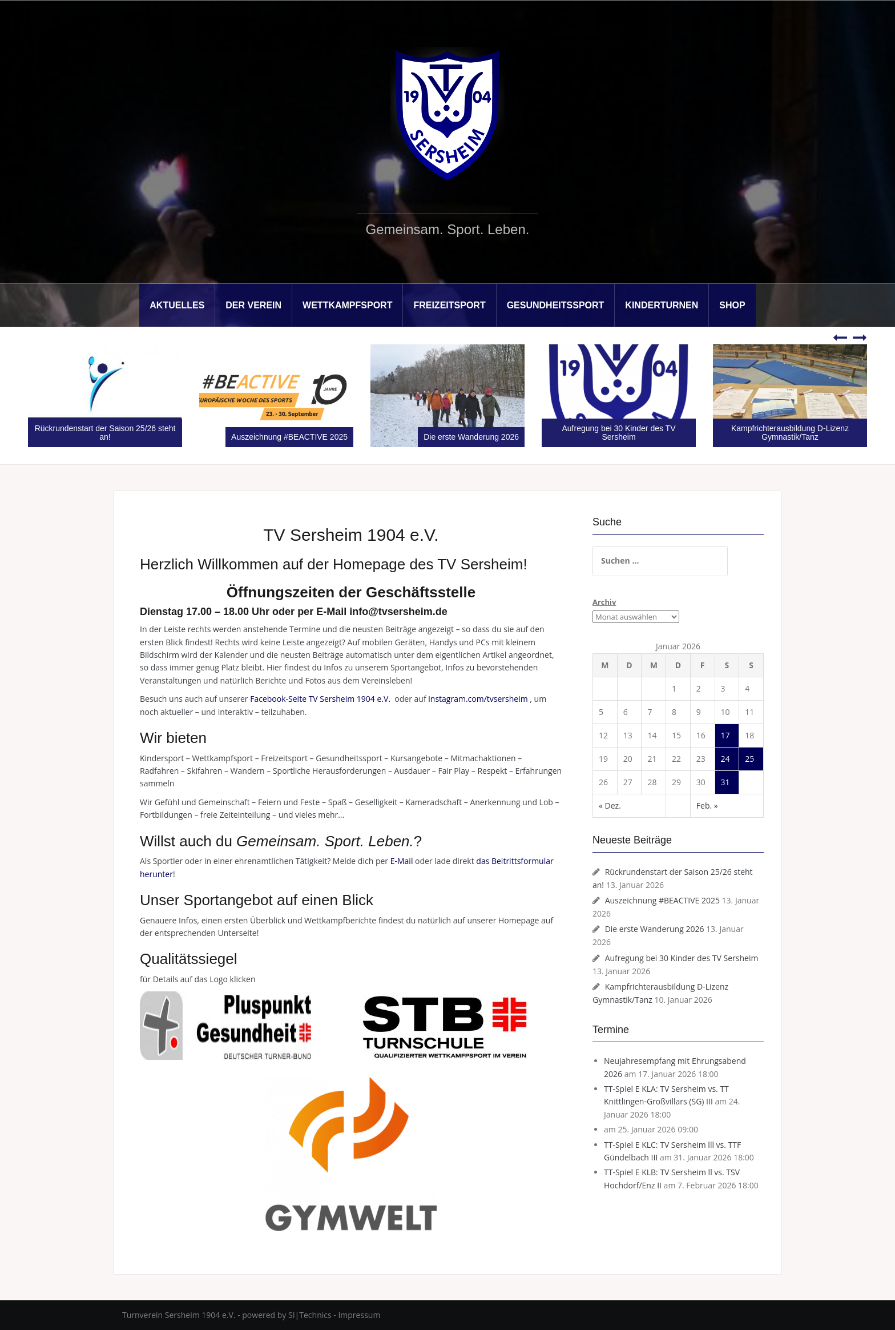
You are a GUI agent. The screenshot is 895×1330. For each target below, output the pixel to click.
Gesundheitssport (555, 305)
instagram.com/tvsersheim (477, 698)
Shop (732, 305)
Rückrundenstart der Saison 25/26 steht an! (105, 432)
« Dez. (610, 805)
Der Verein (253, 305)
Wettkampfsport (347, 305)
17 (725, 735)
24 (725, 758)
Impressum (359, 1314)
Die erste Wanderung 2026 (471, 436)
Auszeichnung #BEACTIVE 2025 (289, 436)
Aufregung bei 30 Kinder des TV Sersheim (619, 432)
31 (725, 782)
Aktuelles (177, 305)
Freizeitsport (449, 305)
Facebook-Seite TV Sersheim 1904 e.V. (321, 698)
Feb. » (707, 805)
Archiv (604, 602)
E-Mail (401, 860)
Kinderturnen (661, 305)
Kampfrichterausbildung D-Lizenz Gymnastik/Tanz (790, 432)
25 (749, 758)
